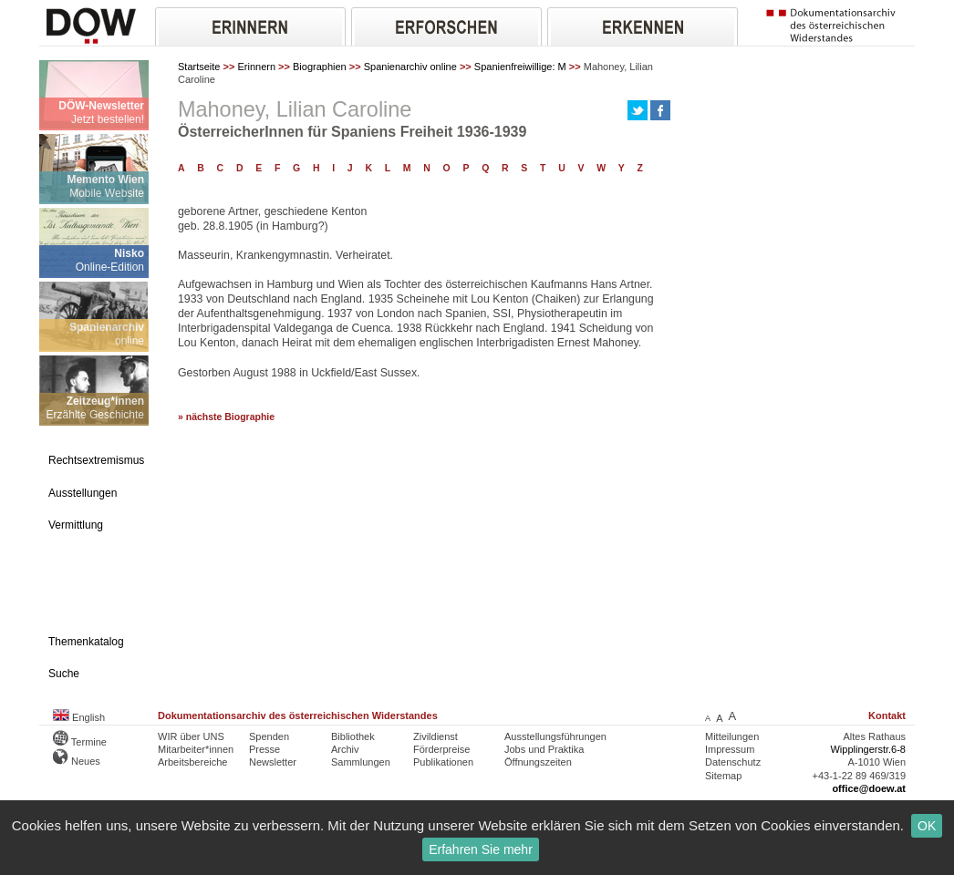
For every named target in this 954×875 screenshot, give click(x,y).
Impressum (729, 749)
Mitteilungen (732, 736)
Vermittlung (75, 525)
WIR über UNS (191, 736)
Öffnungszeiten (538, 762)
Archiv (345, 749)
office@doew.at (869, 788)
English (79, 717)
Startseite (199, 66)
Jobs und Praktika (544, 749)
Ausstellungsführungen (555, 736)
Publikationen (443, 762)
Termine (80, 741)
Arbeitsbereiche (192, 762)
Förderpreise (441, 749)
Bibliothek (353, 736)
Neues (76, 761)
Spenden (269, 736)
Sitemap (723, 775)
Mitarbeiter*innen (195, 749)
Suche (63, 673)
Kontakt (887, 715)
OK (927, 825)
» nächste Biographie (226, 417)
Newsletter (272, 762)
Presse (264, 749)
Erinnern (256, 66)
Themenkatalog (86, 641)
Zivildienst (435, 736)
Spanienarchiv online (410, 66)
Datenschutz (733, 762)
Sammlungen (360, 762)
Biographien (320, 66)
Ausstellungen (82, 493)
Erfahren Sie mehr (481, 849)
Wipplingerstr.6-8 (868, 749)
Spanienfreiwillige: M (520, 66)
